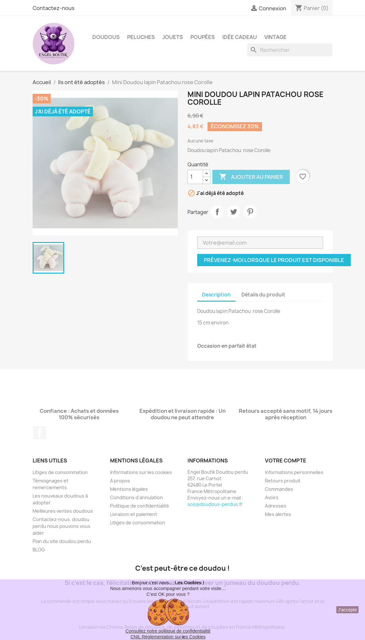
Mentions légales (129, 489)
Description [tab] (216, 294)
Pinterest (250, 211)
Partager (217, 211)
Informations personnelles (294, 472)
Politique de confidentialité (139, 506)
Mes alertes (278, 514)
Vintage (275, 37)
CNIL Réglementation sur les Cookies (168, 636)
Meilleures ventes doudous (63, 511)
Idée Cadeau (239, 37)
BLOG (39, 550)
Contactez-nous (54, 8)
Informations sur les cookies (141, 472)
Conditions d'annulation (136, 497)
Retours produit (282, 481)
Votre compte (285, 460)
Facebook (39, 432)
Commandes (279, 489)
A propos (120, 481)
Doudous (106, 37)
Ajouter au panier (251, 177)
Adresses (275, 506)
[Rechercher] (289, 50)
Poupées (202, 37)
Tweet (233, 211)
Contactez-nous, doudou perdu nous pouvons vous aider (61, 526)
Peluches (141, 37)
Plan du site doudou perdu (62, 541)
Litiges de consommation (60, 472)
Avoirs (272, 497)
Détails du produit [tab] (263, 294)
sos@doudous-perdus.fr (215, 504)
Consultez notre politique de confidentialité (168, 631)
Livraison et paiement (133, 514)
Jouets (172, 37)
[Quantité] (195, 177)
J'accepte (347, 609)
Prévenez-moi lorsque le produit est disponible (274, 260)
